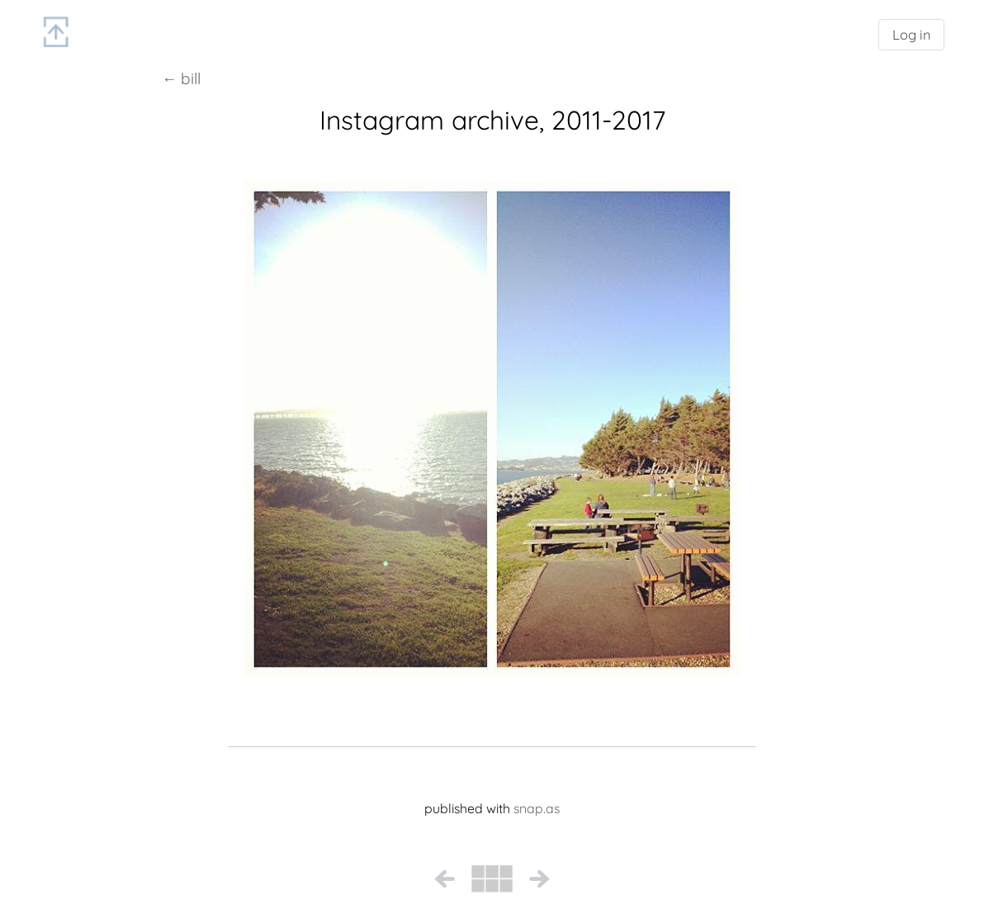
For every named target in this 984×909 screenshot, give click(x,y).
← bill (181, 78)
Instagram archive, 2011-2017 (492, 119)
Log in (911, 34)
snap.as (536, 808)
